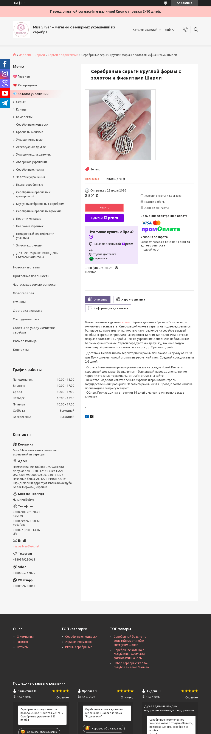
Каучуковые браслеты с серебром (40, 204)
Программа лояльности (31, 276)
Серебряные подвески (32, 124)
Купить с (104, 218)
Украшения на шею (29, 139)
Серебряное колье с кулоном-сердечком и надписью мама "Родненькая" (104, 713)
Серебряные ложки (30, 169)
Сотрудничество (26, 319)
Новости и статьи (26, 267)
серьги (125, 322)
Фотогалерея (23, 293)
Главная (22, 642)
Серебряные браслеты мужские (39, 211)
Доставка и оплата (27, 310)
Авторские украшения (31, 162)
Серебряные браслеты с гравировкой (33, 194)
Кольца (21, 109)
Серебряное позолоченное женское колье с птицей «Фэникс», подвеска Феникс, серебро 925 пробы (171, 725)
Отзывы (19, 302)
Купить (104, 207)
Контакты (21, 349)
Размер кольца (25, 341)
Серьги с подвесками (63, 55)
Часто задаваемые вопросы (34, 284)
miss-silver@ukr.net (26, 546)
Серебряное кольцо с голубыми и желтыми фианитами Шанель (129, 654)
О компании (25, 636)
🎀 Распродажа (25, 85)
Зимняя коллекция (29, 245)
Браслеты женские (29, 132)
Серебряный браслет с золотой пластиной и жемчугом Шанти (130, 641)
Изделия (25, 55)
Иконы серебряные (29, 184)
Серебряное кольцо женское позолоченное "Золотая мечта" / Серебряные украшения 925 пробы (41, 714)
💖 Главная (21, 76)
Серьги (40, 55)
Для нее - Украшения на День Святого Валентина (37, 255)
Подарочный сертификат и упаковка (35, 236)
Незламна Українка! (29, 226)
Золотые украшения (30, 177)
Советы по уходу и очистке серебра (34, 330)
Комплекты (24, 117)
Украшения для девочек (33, 154)
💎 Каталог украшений (30, 94)
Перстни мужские (28, 218)
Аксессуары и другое (31, 147)
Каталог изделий (145, 29)
